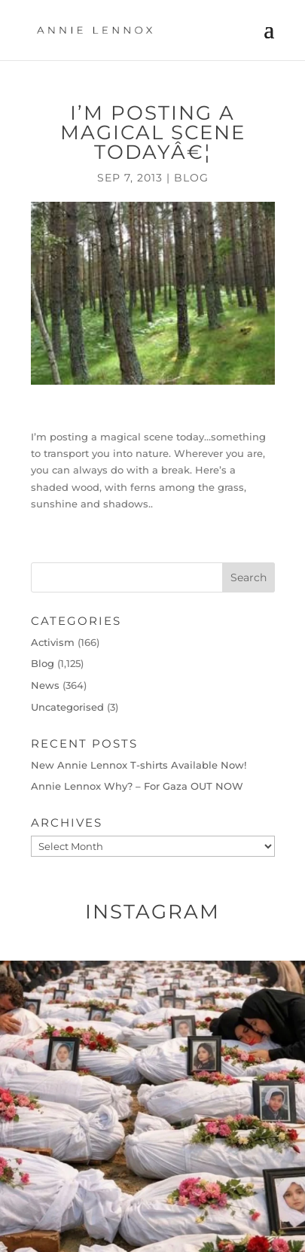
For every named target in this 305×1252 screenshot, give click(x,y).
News (45, 685)
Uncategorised (67, 707)
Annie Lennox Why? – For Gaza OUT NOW (137, 786)
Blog (191, 177)
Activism (53, 642)
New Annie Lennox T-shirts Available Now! (138, 765)
